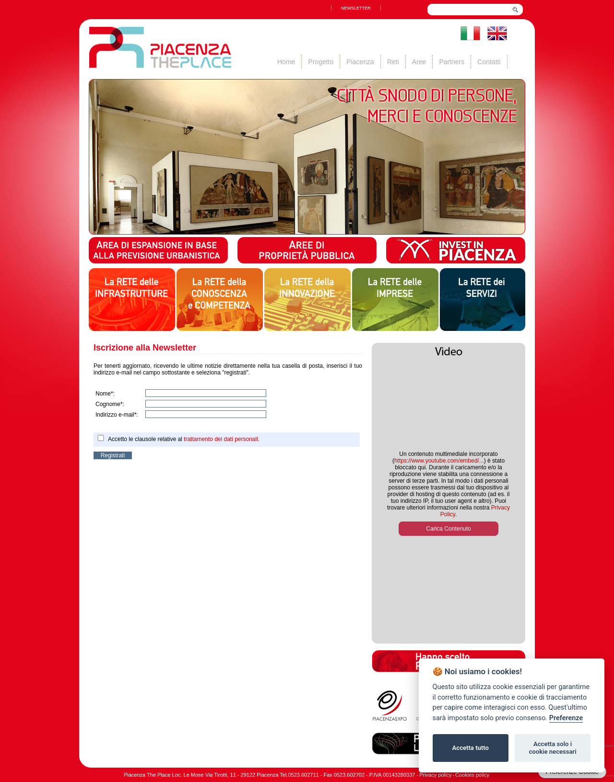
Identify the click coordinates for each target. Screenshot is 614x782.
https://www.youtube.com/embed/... (439, 460)
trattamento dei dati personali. (222, 439)
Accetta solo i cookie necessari (552, 747)
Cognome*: (109, 404)
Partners (451, 62)
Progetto (320, 62)
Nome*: (105, 393)
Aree (419, 62)
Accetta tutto (470, 747)
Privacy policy (435, 775)
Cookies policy (472, 775)
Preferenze (566, 718)
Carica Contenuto (448, 528)
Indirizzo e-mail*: (116, 414)
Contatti (488, 62)
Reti (393, 62)
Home (286, 62)
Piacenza (360, 62)
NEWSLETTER (356, 8)
